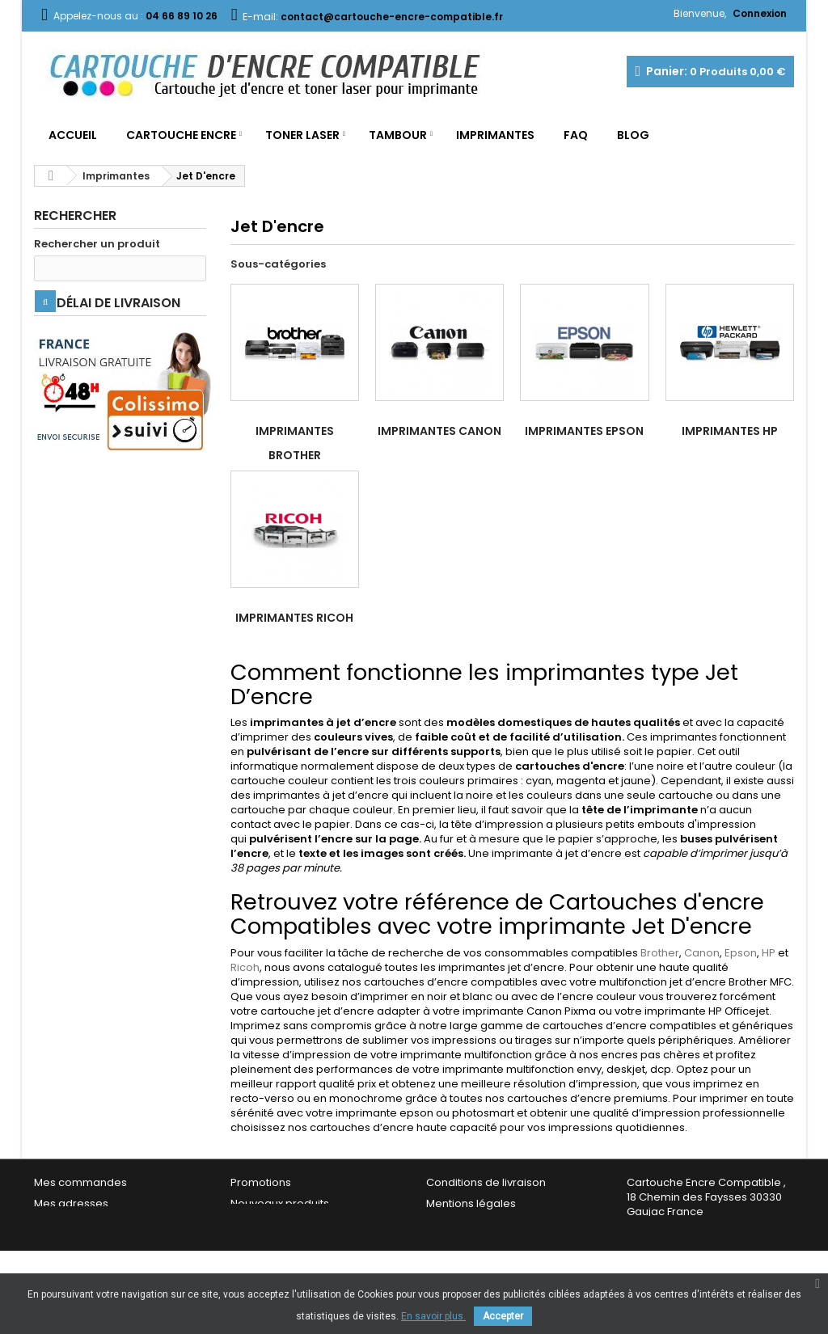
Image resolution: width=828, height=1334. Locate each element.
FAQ (576, 135)
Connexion (760, 13)
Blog (633, 135)
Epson (740, 952)
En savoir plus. (433, 1316)
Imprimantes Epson (584, 431)
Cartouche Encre (181, 135)
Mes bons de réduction (94, 1245)
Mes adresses (71, 1203)
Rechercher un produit (97, 244)
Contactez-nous (273, 1245)
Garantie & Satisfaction (486, 1245)
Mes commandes (80, 1182)
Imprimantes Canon (439, 431)
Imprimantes (495, 135)
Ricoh (245, 967)
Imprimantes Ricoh (294, 618)
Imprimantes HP (730, 431)
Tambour (398, 135)
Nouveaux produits (279, 1203)
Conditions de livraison (486, 1182)
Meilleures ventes (276, 1224)
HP (768, 952)
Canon (702, 952)
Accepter (503, 1316)
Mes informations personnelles (115, 1224)
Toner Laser (302, 135)
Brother (659, 952)
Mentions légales (471, 1203)
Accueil (73, 135)
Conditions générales (483, 1224)
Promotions (260, 1182)
